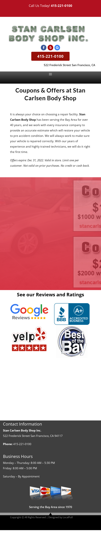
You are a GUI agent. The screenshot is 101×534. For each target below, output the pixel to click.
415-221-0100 (61, 5)
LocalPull (68, 517)
